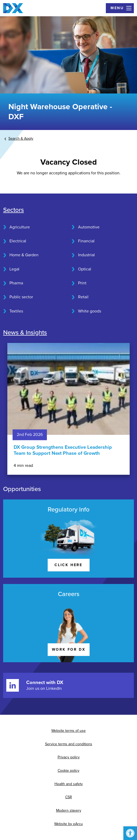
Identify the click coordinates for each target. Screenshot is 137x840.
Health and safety (68, 784)
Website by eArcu (68, 824)
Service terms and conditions (68, 744)
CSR (68, 797)
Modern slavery (68, 810)
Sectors (13, 210)
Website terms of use (68, 730)
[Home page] (13, 8)
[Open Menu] (120, 8)
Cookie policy (68, 770)
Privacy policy (69, 757)
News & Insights (25, 332)
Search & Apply (20, 138)
